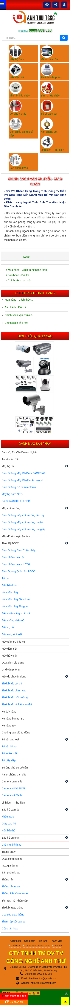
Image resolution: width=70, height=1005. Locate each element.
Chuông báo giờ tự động (16, 732)
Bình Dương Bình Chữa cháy (18, 550)
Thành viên (56, 940)
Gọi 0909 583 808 (15, 995)
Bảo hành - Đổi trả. (18, 275)
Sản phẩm (29, 940)
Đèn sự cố (8, 627)
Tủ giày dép (8, 760)
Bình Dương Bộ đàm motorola (19, 487)
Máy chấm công (11, 508)
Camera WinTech (12, 795)
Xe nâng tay (9, 725)
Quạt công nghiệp (12, 858)
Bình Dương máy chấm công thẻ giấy (23, 529)
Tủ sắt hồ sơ (9, 746)
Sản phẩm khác (11, 872)
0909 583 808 (40, 30)
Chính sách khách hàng (37, 945)
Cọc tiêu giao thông (13, 914)
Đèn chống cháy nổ (13, 620)
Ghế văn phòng (11, 669)
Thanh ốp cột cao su (13, 921)
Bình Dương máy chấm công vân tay (23, 515)
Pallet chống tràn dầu (14, 774)
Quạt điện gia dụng (13, 662)
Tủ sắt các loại (10, 739)
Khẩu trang (8, 816)
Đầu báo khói (9, 585)
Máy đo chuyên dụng (14, 676)
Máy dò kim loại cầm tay (16, 536)
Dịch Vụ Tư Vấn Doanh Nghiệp (20, 452)
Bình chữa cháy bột (13, 557)
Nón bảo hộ (8, 830)
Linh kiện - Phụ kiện (13, 802)
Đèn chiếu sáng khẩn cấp (16, 613)
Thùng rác (7, 879)
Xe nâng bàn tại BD (13, 718)
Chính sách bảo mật (18, 280)
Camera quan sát (12, 781)
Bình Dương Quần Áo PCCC (18, 571)
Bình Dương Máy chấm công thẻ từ (22, 522)
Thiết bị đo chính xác (14, 690)
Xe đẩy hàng (9, 711)
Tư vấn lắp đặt (10, 459)
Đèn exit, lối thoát (12, 634)
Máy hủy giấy (9, 655)
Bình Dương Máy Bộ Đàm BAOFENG (23, 473)
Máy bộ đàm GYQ (12, 494)
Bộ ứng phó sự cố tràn (15, 767)
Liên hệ (58, 945)
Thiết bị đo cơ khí (12, 683)
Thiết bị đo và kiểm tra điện (17, 704)
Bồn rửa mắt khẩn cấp (15, 900)
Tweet (26, 256)
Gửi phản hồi (14, 1002)
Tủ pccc (6, 578)
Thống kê (16, 945)
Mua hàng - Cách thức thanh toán (26, 269)
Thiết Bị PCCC (10, 543)
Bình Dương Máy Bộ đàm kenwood (22, 480)
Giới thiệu (15, 940)
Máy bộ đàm (9, 466)
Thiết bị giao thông (12, 907)
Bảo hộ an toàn (10, 837)
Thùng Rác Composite (15, 893)
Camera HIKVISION (13, 788)
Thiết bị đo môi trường (15, 697)
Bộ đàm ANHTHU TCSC (16, 501)
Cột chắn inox (10, 928)
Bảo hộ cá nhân (11, 809)
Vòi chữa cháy (10, 592)
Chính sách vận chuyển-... (20, 315)
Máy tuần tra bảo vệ (13, 641)
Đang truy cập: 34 (28, 993)
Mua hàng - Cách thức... (19, 299)
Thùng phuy (8, 851)
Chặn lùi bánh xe (11, 844)
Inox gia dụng (10, 865)
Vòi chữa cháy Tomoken (16, 599)
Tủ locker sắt (9, 753)
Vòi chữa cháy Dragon (15, 606)
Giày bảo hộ (9, 823)
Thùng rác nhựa (11, 886)
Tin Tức (43, 940)
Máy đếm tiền (9, 648)
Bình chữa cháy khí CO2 (16, 564)
